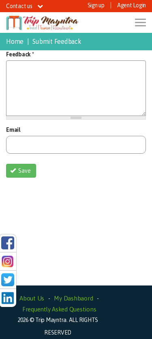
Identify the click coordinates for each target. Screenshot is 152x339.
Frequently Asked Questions (59, 309)
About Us (31, 298)
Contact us (24, 6)
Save (20, 170)
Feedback (20, 54)
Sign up (96, 5)
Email (13, 130)
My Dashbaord (73, 298)
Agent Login (131, 5)
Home (15, 41)
